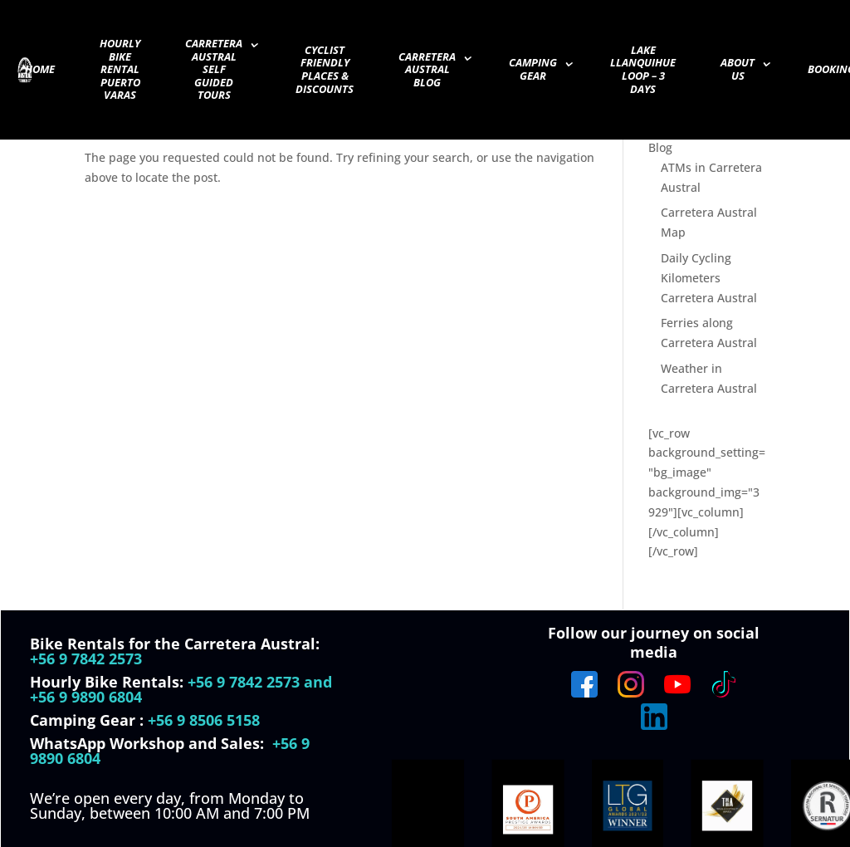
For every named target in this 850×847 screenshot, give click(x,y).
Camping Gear (533, 69)
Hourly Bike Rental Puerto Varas (120, 69)
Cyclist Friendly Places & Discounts (325, 70)
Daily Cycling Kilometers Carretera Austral (709, 278)
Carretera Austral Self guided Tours (213, 69)
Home (40, 69)
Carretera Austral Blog (427, 70)
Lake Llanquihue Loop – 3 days (643, 70)
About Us (738, 69)
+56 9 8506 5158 (204, 720)
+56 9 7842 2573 (86, 658)
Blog (660, 147)
